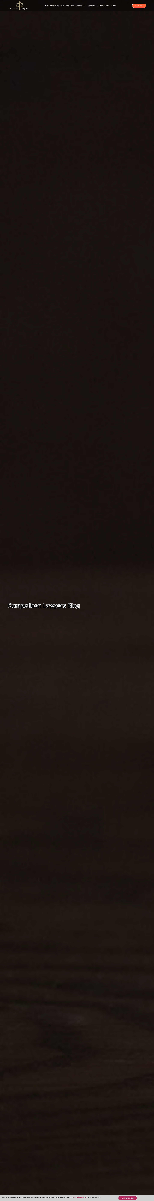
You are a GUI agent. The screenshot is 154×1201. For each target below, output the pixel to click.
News (107, 6)
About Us (100, 6)
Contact (113, 6)
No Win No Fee (81, 6)
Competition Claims (52, 6)
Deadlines (91, 6)
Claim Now (139, 6)
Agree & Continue (128, 1198)
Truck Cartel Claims (67, 6)
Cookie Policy (79, 1197)
